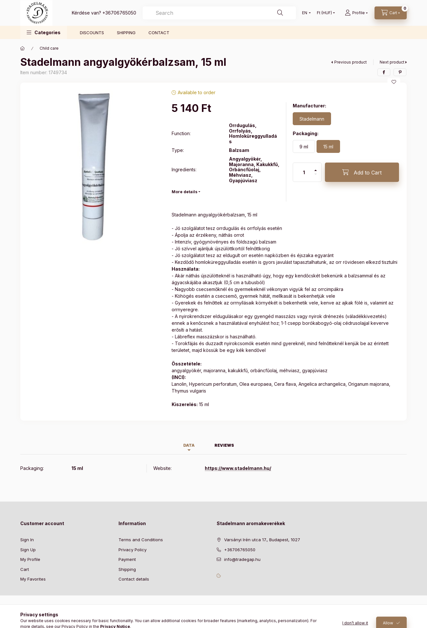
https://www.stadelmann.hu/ (238, 468)
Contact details (134, 579)
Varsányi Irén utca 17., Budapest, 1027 (262, 539)
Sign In (27, 539)
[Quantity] (304, 172)
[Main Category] (22, 48)
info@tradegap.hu (242, 559)
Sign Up (28, 549)
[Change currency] (324, 12)
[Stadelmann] (312, 118)
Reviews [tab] (224, 445)
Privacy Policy (133, 549)
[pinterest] (400, 72)
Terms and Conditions (141, 539)
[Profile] (356, 12)
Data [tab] (189, 445)
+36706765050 (119, 12)
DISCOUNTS (92, 32)
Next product (392, 62)
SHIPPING (126, 32)
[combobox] (219, 12)
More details (184, 191)
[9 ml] (304, 146)
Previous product (350, 62)
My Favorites (33, 579)
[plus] (315, 167)
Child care (49, 48)
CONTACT (158, 32)
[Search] (280, 13)
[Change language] (305, 12)
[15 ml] (328, 146)
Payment (127, 559)
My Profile (30, 559)
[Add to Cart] (362, 172)
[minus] (315, 177)
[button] (43, 32)
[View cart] (391, 12)
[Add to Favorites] (393, 82)
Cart (24, 569)
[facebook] (383, 72)
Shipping (127, 569)
